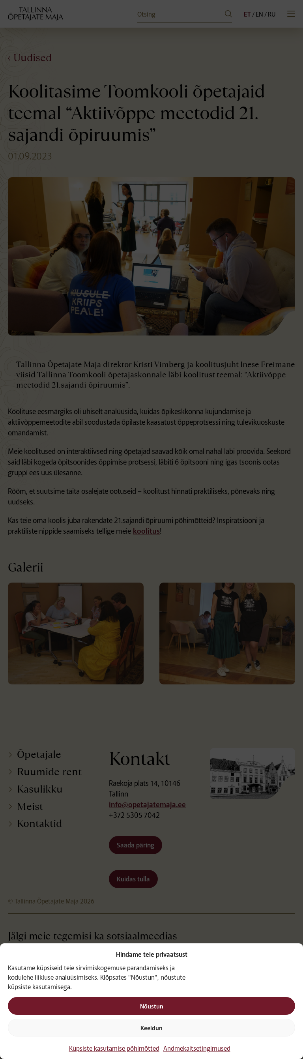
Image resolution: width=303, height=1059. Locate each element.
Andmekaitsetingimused (196, 1048)
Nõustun (151, 1006)
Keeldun (151, 1027)
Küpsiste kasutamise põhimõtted (114, 1048)
